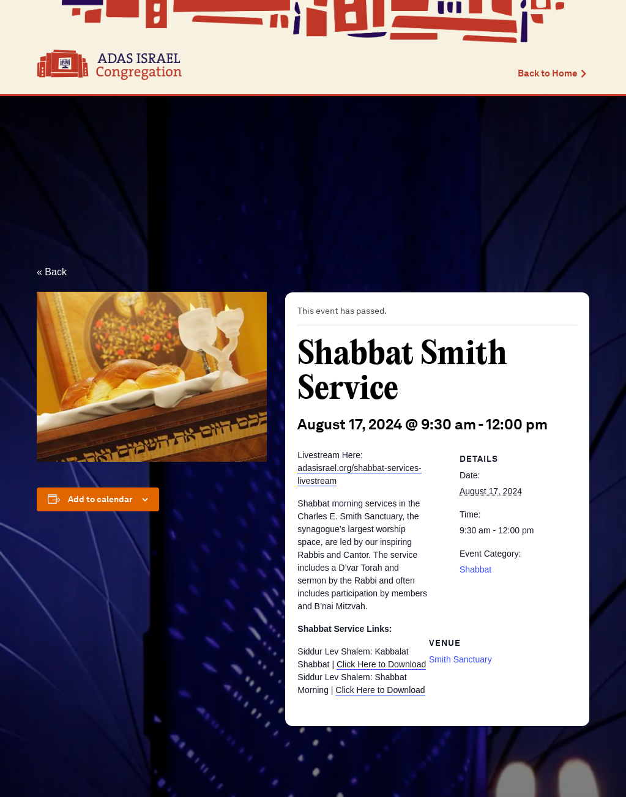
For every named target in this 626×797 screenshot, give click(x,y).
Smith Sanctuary (460, 659)
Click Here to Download (381, 664)
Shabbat (475, 569)
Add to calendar (100, 499)
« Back (52, 272)
